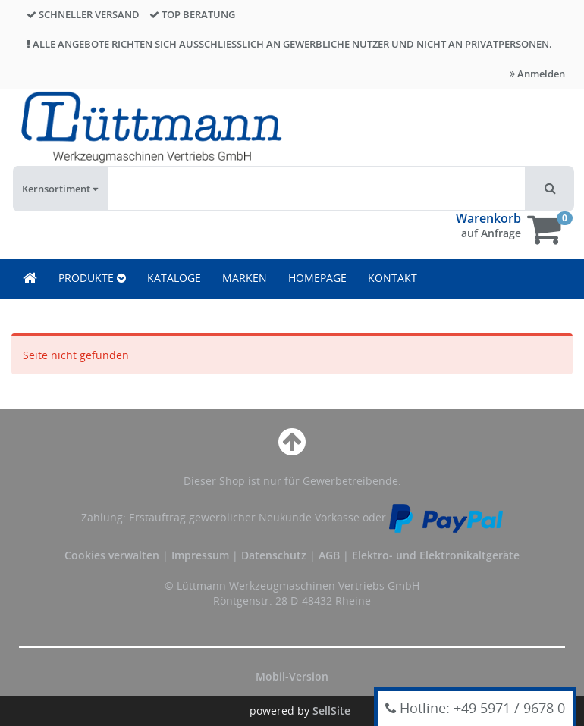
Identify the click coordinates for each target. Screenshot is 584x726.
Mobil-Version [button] (292, 676)
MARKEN (244, 278)
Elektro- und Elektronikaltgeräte (436, 555)
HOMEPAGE (317, 278)
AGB (331, 555)
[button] (550, 188)
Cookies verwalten (111, 555)
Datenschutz (273, 555)
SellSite (331, 710)
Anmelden (537, 73)
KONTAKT (392, 278)
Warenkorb (488, 218)
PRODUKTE (92, 278)
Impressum (201, 555)
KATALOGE (174, 278)
